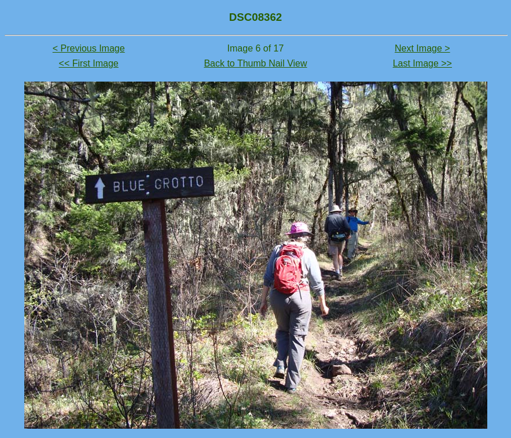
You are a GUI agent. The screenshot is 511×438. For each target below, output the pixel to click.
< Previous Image (89, 48)
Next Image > (422, 48)
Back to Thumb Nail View (255, 63)
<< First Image (89, 63)
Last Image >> (422, 63)
